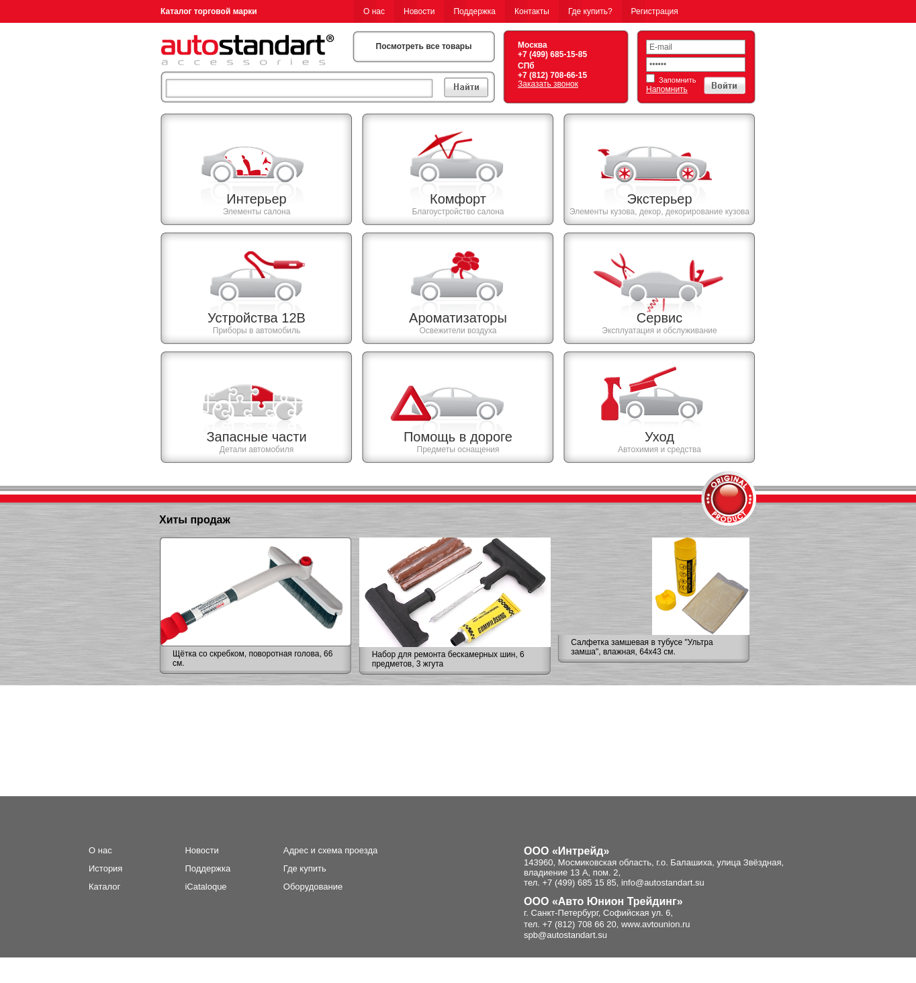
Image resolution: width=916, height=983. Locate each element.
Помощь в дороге (458, 436)
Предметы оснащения (458, 449)
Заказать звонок (548, 84)
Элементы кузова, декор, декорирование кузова (659, 211)
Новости (419, 11)
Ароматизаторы (458, 317)
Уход (659, 436)
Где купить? (590, 11)
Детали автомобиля (256, 449)
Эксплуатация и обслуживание (659, 330)
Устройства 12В (257, 317)
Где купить (304, 868)
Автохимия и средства (659, 449)
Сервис (660, 317)
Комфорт (458, 198)
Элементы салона (257, 211)
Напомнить (667, 89)
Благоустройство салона (458, 211)
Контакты (531, 11)
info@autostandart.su (662, 883)
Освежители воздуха (457, 330)
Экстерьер (659, 198)
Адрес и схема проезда (330, 850)
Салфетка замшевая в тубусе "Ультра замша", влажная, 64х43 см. (642, 647)
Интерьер (256, 198)
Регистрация (654, 11)
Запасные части (256, 436)
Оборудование (312, 887)
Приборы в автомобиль (256, 330)
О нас (374, 11)
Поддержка (474, 11)
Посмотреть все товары (424, 46)
